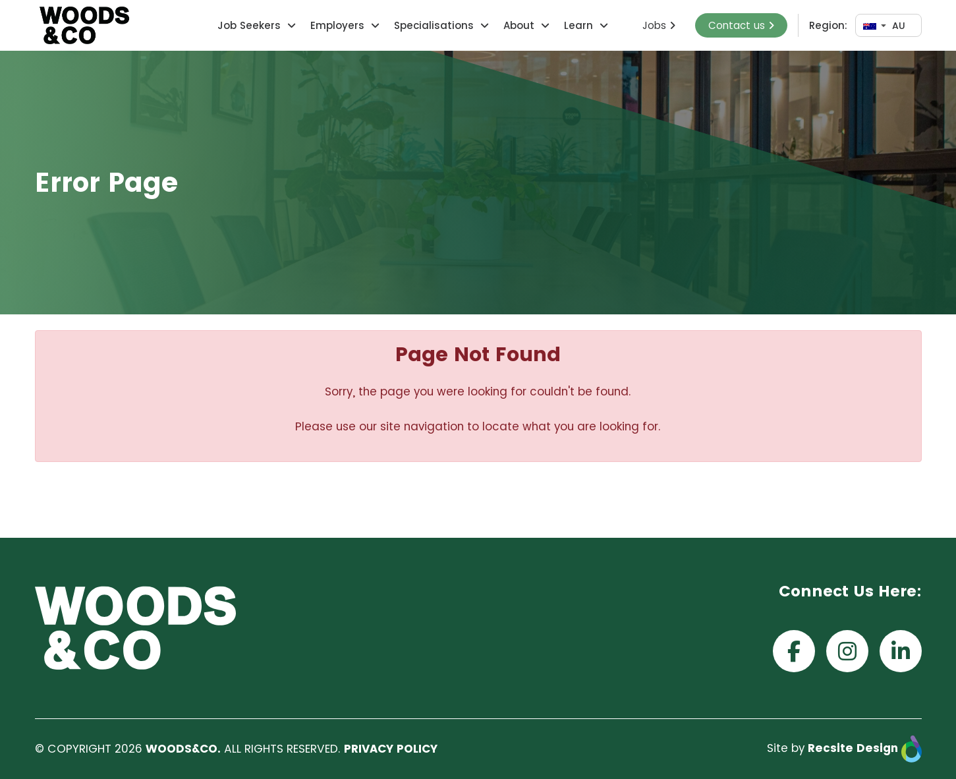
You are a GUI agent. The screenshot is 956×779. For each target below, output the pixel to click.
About (518, 25)
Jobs (658, 25)
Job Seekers (249, 25)
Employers (337, 25)
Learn (578, 25)
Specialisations (434, 25)
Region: (828, 25)
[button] (290, 25)
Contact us (741, 25)
